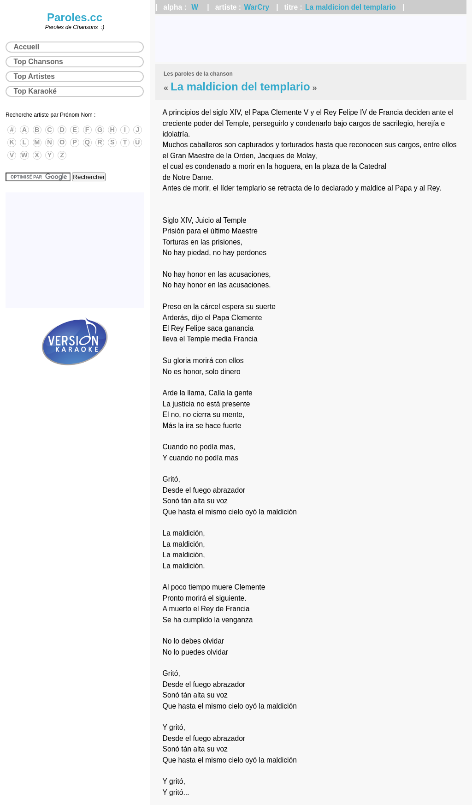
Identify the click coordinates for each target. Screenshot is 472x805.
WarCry (256, 7)
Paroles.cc (74, 17)
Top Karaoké (35, 91)
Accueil (26, 47)
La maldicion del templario (350, 7)
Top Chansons (38, 62)
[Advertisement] (310, 39)
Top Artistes (34, 76)
